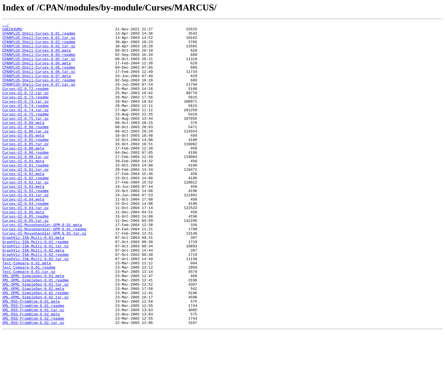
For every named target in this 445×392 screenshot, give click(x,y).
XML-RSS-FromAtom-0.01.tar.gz (33, 367)
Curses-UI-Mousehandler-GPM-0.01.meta (42, 265)
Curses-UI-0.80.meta (23, 143)
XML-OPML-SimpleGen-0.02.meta (33, 342)
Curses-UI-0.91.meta (23, 188)
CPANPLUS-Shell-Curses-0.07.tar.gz (38, 97)
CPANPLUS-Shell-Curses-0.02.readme (38, 46)
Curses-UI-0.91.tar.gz (25, 199)
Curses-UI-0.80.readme (25, 148)
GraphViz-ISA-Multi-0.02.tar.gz (35, 306)
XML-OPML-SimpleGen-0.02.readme (35, 347)
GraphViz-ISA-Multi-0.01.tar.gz (35, 291)
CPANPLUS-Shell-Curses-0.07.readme (38, 91)
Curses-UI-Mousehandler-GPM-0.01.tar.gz (44, 275)
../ (5, 25)
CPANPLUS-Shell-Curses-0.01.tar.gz (38, 40)
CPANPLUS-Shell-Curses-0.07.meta (36, 86)
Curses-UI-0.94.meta (23, 234)
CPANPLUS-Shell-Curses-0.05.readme (38, 61)
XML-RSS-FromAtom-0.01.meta (31, 357)
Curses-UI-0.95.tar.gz (25, 260)
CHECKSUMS (12, 30)
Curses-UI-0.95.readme (25, 255)
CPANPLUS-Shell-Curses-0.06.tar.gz (38, 81)
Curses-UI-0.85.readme (25, 163)
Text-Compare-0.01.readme (28, 316)
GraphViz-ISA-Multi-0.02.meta (33, 296)
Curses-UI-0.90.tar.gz (25, 183)
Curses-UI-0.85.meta (23, 158)
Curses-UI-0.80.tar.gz (25, 153)
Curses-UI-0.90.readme (25, 178)
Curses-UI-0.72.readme (25, 102)
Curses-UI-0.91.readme (25, 194)
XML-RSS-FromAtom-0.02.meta (31, 372)
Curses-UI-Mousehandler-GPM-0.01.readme (44, 270)
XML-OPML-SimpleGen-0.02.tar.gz (35, 352)
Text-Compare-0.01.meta (26, 311)
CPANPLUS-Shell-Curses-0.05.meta (36, 56)
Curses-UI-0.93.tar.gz (25, 229)
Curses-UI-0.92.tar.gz (25, 214)
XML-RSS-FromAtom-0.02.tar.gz (33, 382)
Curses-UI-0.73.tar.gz (25, 117)
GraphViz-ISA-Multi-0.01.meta (33, 280)
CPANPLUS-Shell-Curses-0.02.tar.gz (38, 51)
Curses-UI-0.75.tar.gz (25, 137)
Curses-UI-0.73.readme (25, 112)
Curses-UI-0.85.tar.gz (25, 168)
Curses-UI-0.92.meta (23, 204)
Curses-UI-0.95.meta (23, 250)
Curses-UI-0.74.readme (25, 122)
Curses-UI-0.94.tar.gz (25, 245)
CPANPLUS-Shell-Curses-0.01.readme (38, 35)
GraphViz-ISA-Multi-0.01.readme (35, 285)
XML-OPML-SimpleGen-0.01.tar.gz (35, 337)
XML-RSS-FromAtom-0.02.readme (33, 377)
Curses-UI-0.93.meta (23, 219)
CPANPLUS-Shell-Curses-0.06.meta (36, 71)
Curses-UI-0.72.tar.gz (25, 107)
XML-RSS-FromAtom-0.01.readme (33, 362)
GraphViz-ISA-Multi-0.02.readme (35, 301)
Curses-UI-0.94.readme (25, 240)
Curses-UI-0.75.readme (25, 132)
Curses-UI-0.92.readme (25, 209)
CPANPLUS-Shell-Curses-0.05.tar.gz (38, 66)
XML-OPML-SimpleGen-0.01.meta (33, 326)
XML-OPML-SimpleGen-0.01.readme (35, 331)
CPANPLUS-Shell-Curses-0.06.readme (38, 76)
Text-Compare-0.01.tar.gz (28, 321)
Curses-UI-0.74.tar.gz (25, 127)
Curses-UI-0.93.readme (25, 224)
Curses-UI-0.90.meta (23, 173)
